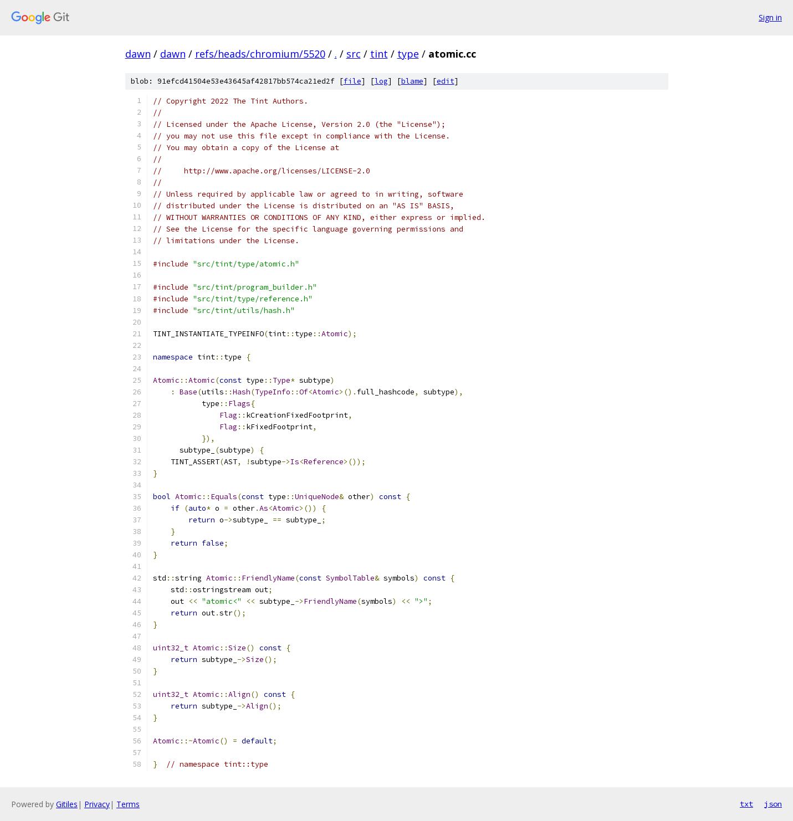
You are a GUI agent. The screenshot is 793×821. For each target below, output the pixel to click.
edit (445, 81)
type (408, 53)
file (352, 81)
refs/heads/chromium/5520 (260, 53)
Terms (128, 804)
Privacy (97, 804)
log (381, 81)
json (773, 804)
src (353, 53)
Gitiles (67, 804)
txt (746, 804)
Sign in (770, 17)
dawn (138, 53)
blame (412, 81)
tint (379, 53)
